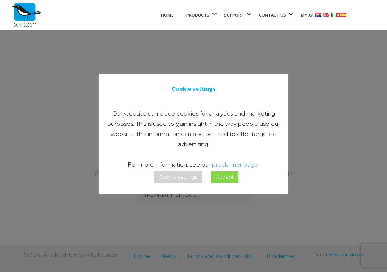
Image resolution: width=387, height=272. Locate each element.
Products (197, 15)
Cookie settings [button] (178, 177)
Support (234, 15)
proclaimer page (235, 164)
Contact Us (272, 15)
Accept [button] (225, 177)
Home (167, 15)
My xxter (311, 15)
